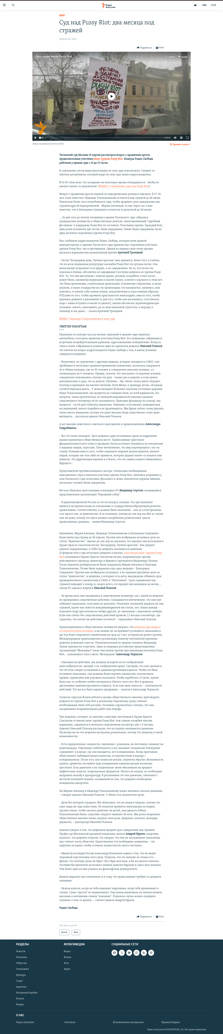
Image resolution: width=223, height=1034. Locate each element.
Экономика (22, 969)
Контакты (70, 1022)
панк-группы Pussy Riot (108, 159)
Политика (21, 957)
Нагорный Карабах (26, 992)
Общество (21, 963)
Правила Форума (170, 1022)
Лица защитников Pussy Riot (53, 56)
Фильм (67, 957)
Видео (67, 951)
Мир (62, 15)
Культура (21, 975)
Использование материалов (128, 1022)
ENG (204, 5)
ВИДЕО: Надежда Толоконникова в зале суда (87, 319)
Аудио (67, 969)
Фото (66, 963)
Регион (20, 998)
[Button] (144, 48)
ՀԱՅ (213, 5)
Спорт (19, 981)
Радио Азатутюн (25, 1022)
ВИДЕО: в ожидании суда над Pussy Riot (124, 186)
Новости (20, 951)
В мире (20, 1004)
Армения (21, 987)
